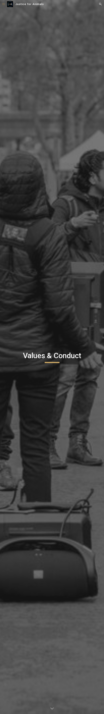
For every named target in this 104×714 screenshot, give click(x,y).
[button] (3, 4)
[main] (52, 357)
